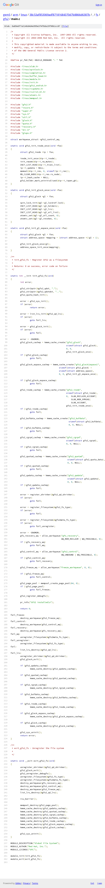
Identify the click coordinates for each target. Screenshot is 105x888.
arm (15, 14)
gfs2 (6, 19)
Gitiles (18, 883)
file (65, 26)
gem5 (6, 14)
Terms (35, 883)
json (99, 883)
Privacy (26, 883)
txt (92, 883)
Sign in (99, 4)
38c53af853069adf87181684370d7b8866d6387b (60, 14)
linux (24, 14)
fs (97, 14)
